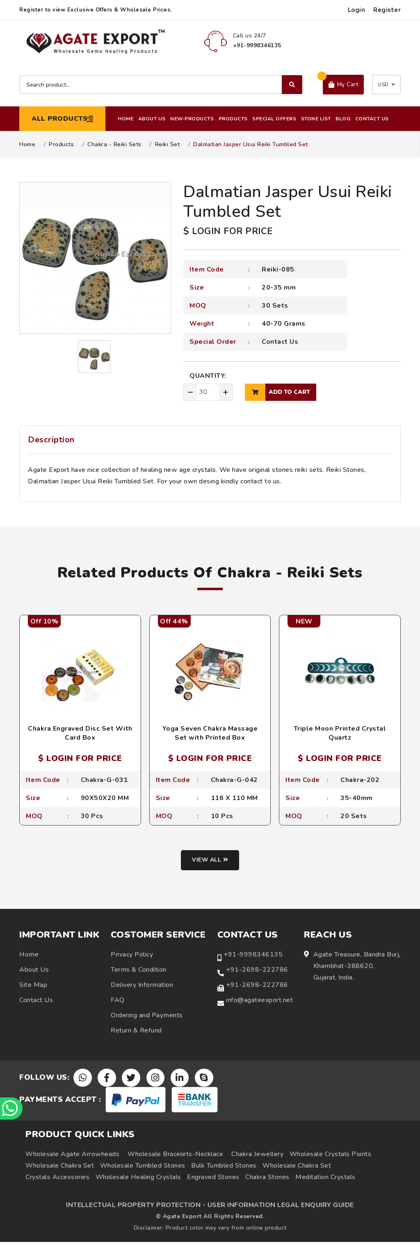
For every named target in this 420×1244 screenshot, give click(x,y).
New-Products (192, 118)
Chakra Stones (267, 1179)
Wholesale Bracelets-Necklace (175, 1156)
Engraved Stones (213, 1179)
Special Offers (274, 118)
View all (210, 861)
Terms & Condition (139, 970)
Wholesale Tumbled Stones (142, 1167)
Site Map (33, 986)
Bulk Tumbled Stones (224, 1167)
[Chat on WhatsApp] (12, 1107)
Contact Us (372, 118)
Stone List (316, 118)
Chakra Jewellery (257, 1156)
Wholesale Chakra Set (59, 1167)
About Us (152, 118)
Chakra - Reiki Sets (114, 144)
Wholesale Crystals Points (331, 1156)
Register (387, 10)
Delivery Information (142, 986)
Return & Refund (136, 1031)
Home (125, 118)
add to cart (277, 392)
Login (356, 10)
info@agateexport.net (259, 1001)
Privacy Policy (132, 955)
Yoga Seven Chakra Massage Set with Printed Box (210, 733)
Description (51, 439)
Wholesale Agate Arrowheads (72, 1156)
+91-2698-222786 (257, 970)
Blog (343, 118)
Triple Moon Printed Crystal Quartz (340, 733)
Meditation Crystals (325, 1179)
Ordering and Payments (147, 1016)
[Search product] (160, 84)
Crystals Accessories (57, 1179)
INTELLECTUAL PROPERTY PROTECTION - (135, 1207)
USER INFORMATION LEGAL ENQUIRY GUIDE (281, 1207)
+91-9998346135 (253, 955)
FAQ (118, 1001)
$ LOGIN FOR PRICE (228, 231)
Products (233, 118)
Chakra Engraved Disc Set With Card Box (80, 733)
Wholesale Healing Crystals (138, 1179)
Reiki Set (167, 144)
